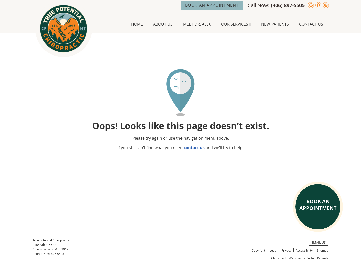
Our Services (234, 24)
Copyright (258, 250)
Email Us (318, 242)
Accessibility (304, 250)
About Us (163, 24)
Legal (273, 250)
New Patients (275, 24)
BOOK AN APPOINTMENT (212, 5)
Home (137, 24)
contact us (194, 147)
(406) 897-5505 (288, 5)
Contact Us (311, 24)
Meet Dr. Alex (197, 24)
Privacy (286, 250)
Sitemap (322, 250)
